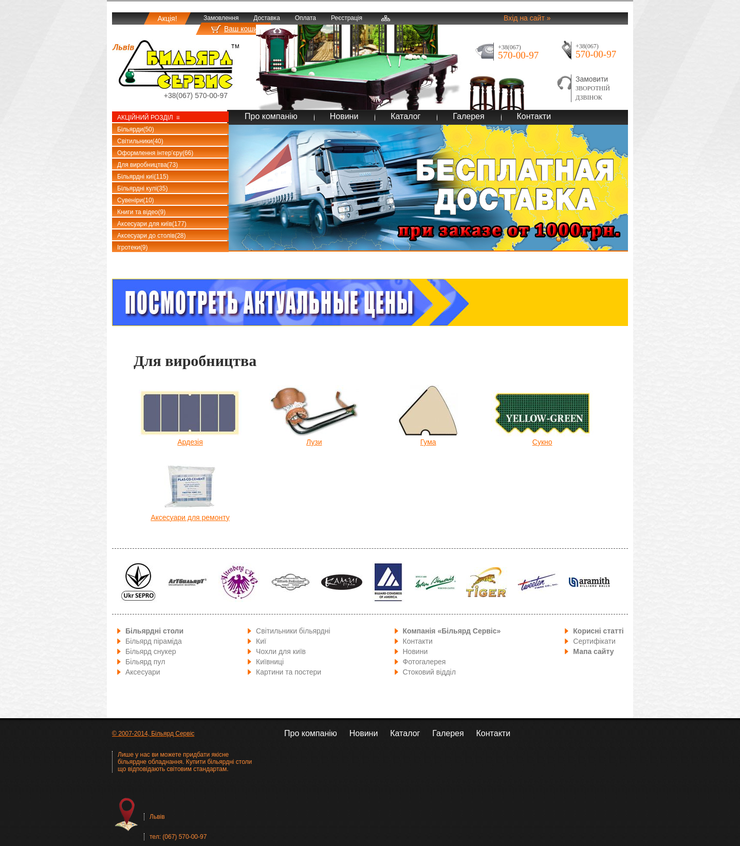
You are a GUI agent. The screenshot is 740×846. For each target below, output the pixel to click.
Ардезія (190, 442)
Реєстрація (346, 18)
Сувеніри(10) (135, 200)
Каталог (405, 116)
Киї (261, 641)
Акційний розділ (145, 117)
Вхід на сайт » (527, 18)
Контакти (534, 116)
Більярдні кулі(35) (142, 188)
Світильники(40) (140, 141)
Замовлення (220, 18)
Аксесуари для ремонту (190, 517)
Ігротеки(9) (132, 247)
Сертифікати (594, 641)
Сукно (542, 442)
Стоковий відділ (429, 672)
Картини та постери (288, 672)
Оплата (305, 18)
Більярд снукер (150, 651)
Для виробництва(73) (147, 164)
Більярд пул (145, 662)
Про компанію (271, 116)
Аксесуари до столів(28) (151, 235)
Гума (428, 442)
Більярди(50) (135, 129)
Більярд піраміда (153, 641)
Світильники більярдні (293, 631)
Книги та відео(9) (141, 212)
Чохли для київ (281, 651)
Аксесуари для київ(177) (152, 223)
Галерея (468, 116)
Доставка (266, 18)
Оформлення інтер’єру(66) (155, 153)
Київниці (270, 662)
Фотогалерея (424, 662)
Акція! (167, 18)
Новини (344, 116)
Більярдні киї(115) (143, 176)
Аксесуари (142, 672)
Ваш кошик (242, 29)
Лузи (314, 442)
